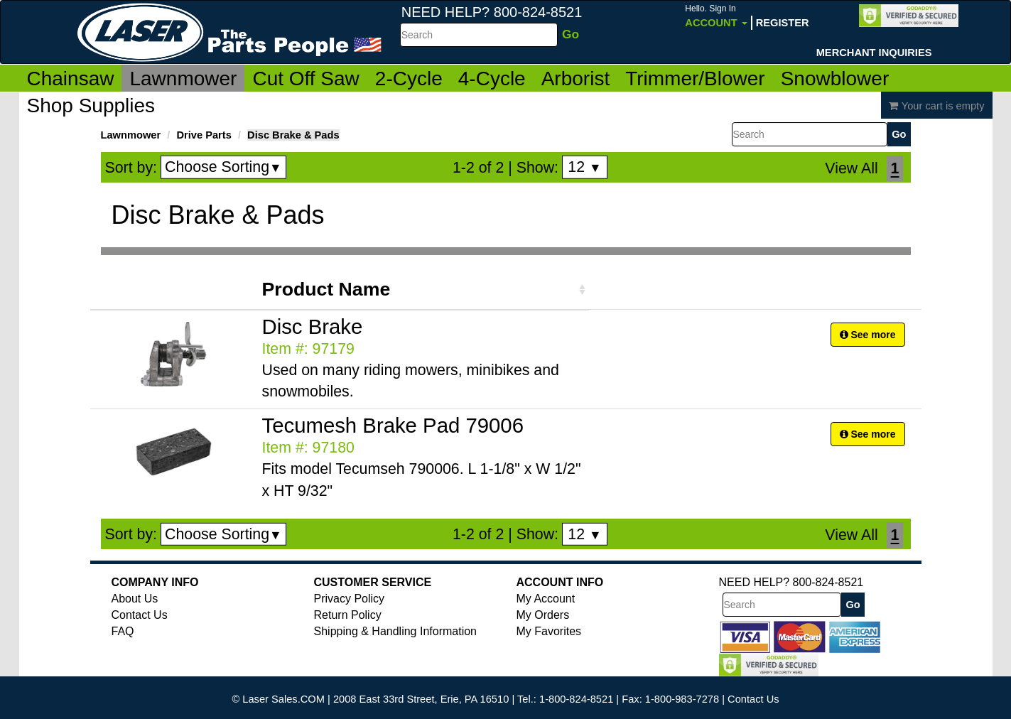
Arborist (575, 78)
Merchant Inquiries (874, 52)
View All (851, 168)
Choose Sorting (223, 166)
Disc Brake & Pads (293, 135)
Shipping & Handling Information (395, 631)
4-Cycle (492, 78)
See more (868, 334)
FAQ (123, 631)
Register (782, 22)
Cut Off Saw (305, 78)
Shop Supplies (91, 105)
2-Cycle (409, 78)
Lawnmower (183, 78)
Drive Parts (203, 135)
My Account (546, 599)
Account (716, 16)
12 (584, 166)
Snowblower (835, 78)
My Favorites (549, 631)
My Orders (543, 615)
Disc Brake (312, 326)
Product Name (326, 289)
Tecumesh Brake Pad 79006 (393, 425)
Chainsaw (70, 78)
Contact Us (140, 615)
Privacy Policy (349, 599)
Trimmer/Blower (695, 78)
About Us (135, 599)
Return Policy (348, 615)
